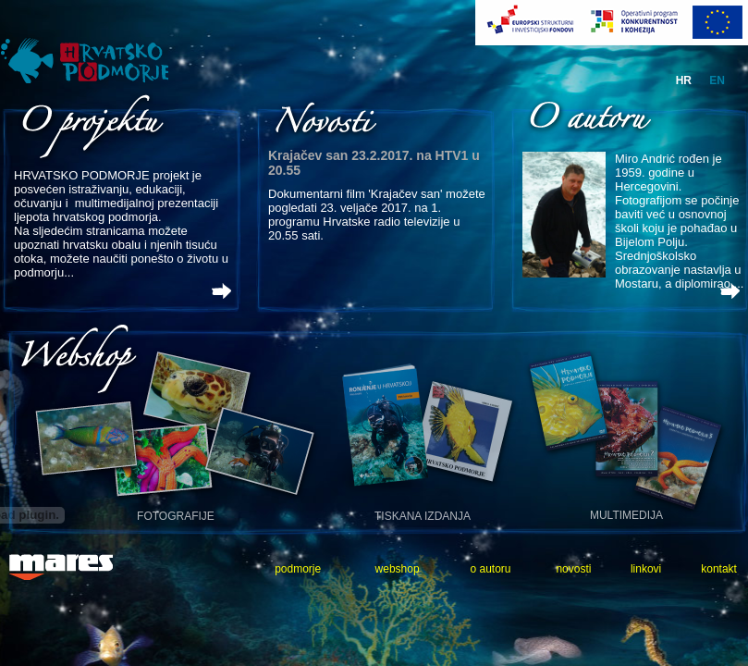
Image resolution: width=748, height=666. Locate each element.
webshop (397, 568)
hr (684, 80)
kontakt (719, 568)
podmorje (298, 568)
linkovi (646, 568)
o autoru (490, 568)
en (717, 80)
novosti (573, 568)
